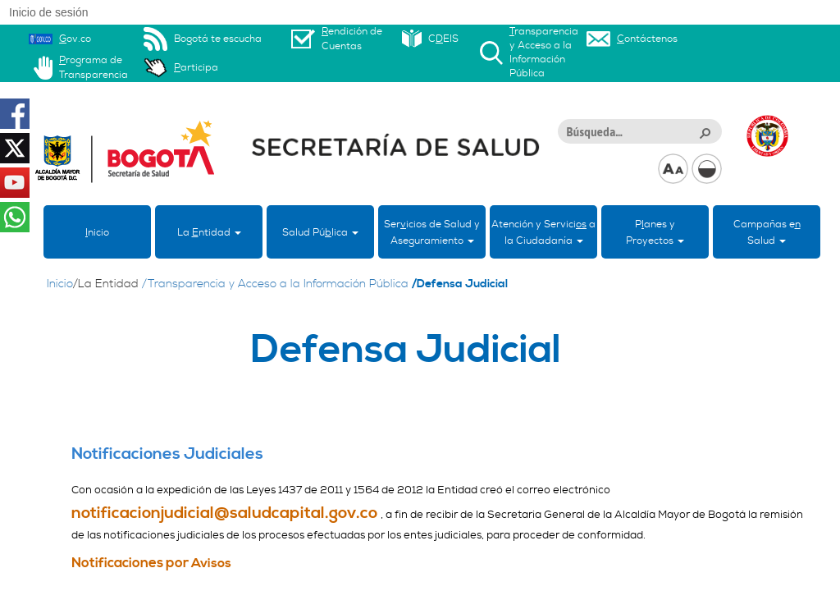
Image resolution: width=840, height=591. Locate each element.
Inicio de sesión (49, 12)
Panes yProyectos (655, 232)
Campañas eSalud (767, 232)
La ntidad (209, 232)
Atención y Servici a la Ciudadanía (543, 232)
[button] (704, 132)
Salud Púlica (320, 232)
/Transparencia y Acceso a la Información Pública (275, 284)
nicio (97, 232)
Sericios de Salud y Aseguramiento (432, 232)
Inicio (60, 284)
